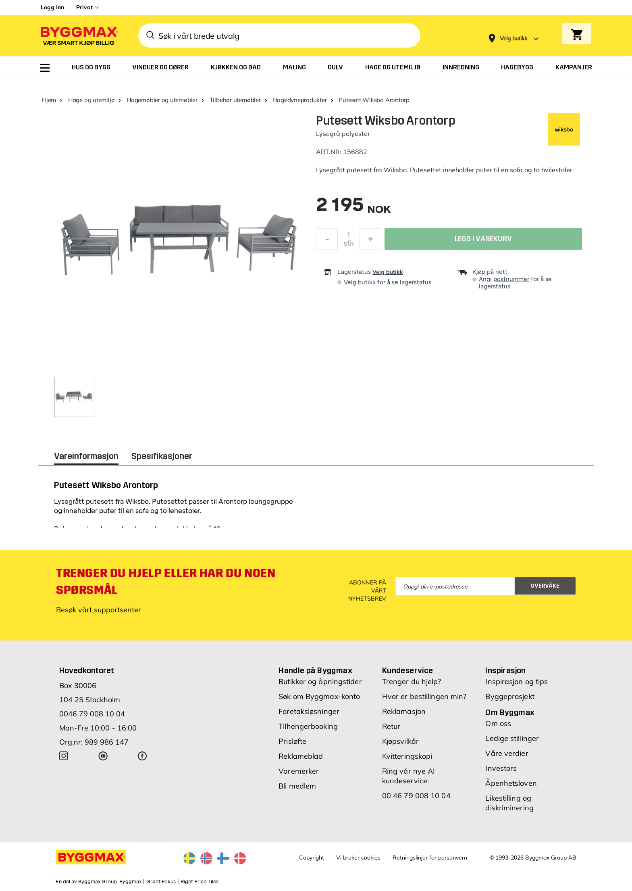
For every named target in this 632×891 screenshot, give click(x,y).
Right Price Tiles (199, 882)
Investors (501, 768)
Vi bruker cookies (358, 857)
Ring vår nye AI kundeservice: (408, 775)
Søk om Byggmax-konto (319, 696)
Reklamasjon (404, 711)
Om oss (498, 723)
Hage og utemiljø (91, 100)
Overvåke (545, 585)
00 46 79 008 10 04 (416, 795)
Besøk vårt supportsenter (98, 609)
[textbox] (353, 208)
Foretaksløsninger (309, 711)
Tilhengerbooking (308, 726)
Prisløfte (292, 741)
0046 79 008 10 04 (92, 713)
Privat (84, 7)
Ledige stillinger (512, 738)
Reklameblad (301, 756)
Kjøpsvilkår (400, 741)
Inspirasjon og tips (516, 681)
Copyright (311, 857)
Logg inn (52, 7)
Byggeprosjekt (509, 696)
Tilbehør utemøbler (235, 100)
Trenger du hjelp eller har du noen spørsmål (165, 581)
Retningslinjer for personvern (430, 857)
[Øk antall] (370, 241)
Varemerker (299, 771)
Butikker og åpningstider (320, 681)
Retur (391, 726)
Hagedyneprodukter (299, 100)
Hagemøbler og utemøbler (162, 100)
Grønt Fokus (161, 882)
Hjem (49, 100)
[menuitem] (45, 68)
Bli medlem (297, 786)
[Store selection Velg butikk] (514, 38)
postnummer (511, 279)
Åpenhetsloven (510, 783)
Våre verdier (506, 753)
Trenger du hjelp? (411, 681)
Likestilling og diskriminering (509, 802)
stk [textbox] (348, 245)
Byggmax (130, 882)
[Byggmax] (78, 35)
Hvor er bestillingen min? (424, 696)
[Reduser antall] (327, 241)
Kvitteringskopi (407, 756)
